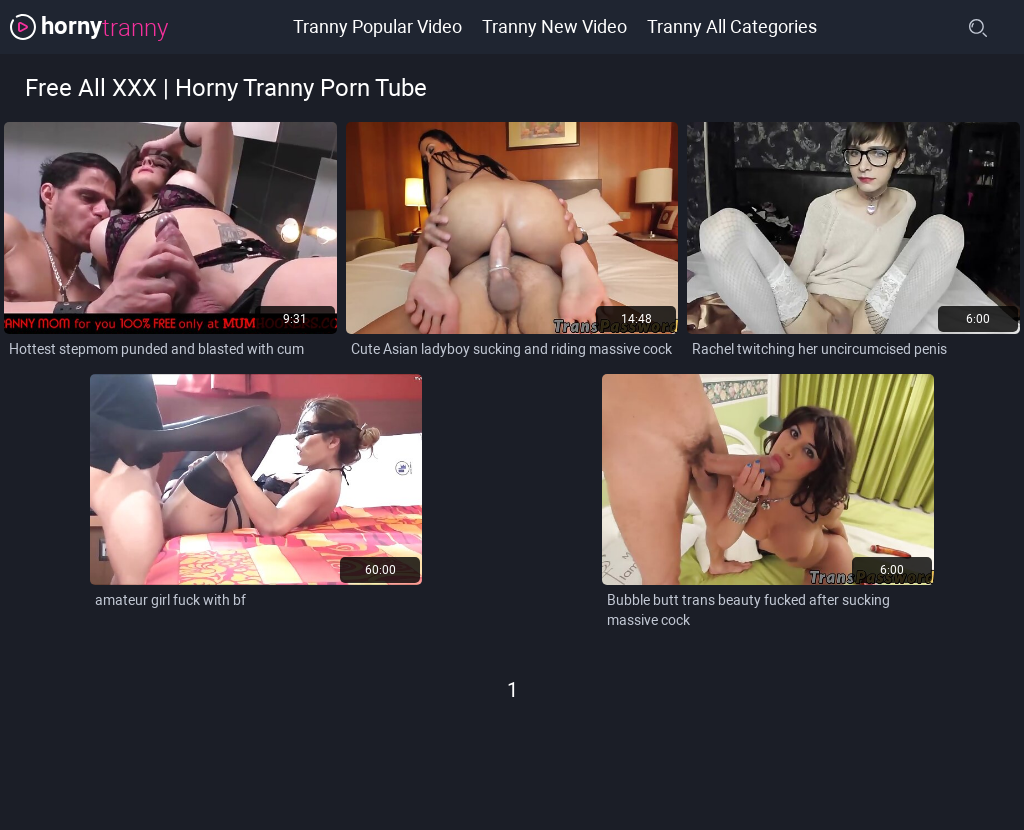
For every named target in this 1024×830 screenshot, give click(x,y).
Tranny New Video (554, 26)
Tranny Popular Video (377, 26)
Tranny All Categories (732, 26)
